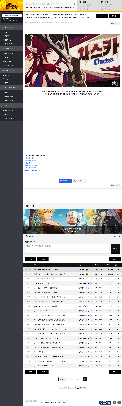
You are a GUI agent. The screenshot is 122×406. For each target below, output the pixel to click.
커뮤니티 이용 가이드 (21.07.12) (47, 269)
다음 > (84, 387)
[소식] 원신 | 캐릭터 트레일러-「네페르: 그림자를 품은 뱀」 (50, 324)
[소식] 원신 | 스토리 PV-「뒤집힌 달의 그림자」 (47, 288)
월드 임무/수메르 (48, 7)
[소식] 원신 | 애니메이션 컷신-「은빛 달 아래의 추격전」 (49, 301)
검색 (85, 379)
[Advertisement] (72, 29)
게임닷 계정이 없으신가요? (8, 18)
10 (81, 387)
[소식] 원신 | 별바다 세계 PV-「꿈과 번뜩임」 (46, 292)
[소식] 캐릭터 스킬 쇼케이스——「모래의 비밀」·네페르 (49, 356)
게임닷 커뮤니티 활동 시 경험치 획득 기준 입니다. (50, 274)
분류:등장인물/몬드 (38, 7)
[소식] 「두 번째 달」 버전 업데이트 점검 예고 (46, 338)
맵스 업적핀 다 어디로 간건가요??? (45, 306)
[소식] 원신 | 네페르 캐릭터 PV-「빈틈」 (45, 366)
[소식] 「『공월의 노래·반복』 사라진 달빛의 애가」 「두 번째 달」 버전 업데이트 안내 (50, 315)
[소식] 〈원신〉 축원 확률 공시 (42, 311)
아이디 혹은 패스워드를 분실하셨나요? (11, 21)
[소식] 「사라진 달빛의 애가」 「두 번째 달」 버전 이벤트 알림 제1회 (50, 347)
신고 (87, 17)
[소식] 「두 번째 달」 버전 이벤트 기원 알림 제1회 (47, 343)
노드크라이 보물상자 (68, 7)
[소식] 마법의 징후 (39, 352)
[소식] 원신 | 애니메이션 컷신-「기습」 (44, 279)
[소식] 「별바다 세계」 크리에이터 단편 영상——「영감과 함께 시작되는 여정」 (50, 361)
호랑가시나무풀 (58, 7)
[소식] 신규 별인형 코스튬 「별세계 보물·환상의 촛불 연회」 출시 (50, 320)
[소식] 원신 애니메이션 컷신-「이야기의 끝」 (46, 283)
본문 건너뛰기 (81, 17)
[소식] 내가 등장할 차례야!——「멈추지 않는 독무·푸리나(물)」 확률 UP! (50, 329)
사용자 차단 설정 (115, 23)
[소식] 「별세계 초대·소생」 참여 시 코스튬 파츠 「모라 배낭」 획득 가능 (50, 334)
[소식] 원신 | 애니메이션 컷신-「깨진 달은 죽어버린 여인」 (49, 297)
